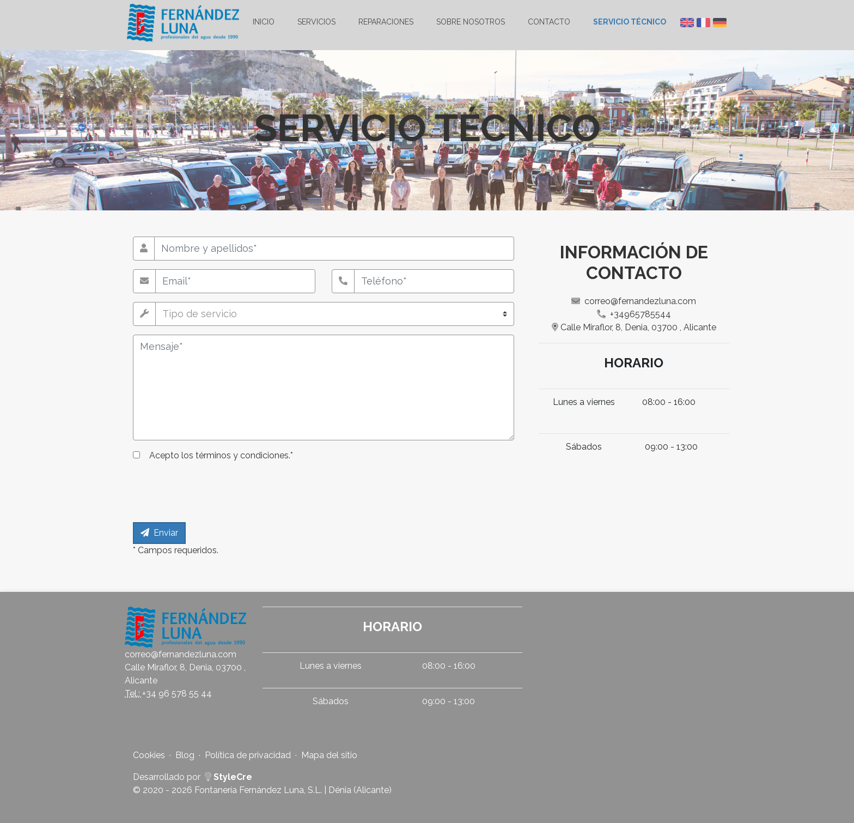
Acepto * (221, 455)
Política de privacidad (248, 755)
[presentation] (215, 492)
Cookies (149, 755)
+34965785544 (634, 314)
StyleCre (228, 777)
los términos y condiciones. (235, 455)
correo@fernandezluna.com (633, 301)
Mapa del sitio (329, 755)
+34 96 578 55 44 (177, 693)
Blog (184, 755)
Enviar (159, 533)
